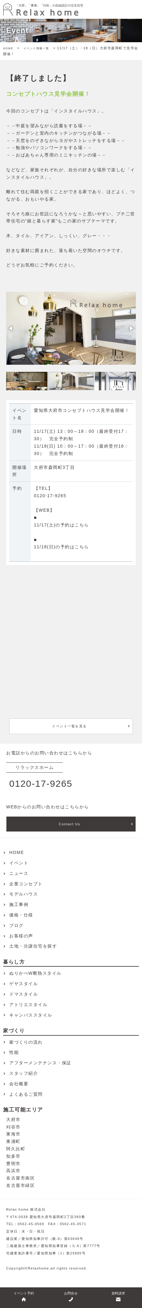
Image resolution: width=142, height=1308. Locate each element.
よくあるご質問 (26, 1094)
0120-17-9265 (50, 495)
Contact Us (69, 824)
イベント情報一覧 (36, 48)
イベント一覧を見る (69, 726)
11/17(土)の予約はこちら (61, 524)
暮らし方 (14, 962)
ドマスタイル (23, 994)
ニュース (18, 873)
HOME (8, 48)
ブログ (16, 925)
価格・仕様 (21, 914)
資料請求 (118, 1296)
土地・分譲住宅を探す (33, 946)
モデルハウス (23, 894)
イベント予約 (24, 1296)
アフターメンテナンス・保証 (40, 1062)
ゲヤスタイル (23, 983)
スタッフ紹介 (23, 1073)
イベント (18, 862)
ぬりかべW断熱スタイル (35, 973)
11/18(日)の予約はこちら (61, 546)
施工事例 (18, 904)
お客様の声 (21, 935)
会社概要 (18, 1083)
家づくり (14, 1030)
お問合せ (71, 1296)
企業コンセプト (26, 883)
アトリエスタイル (28, 1004)
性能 (14, 1052)
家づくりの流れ (26, 1042)
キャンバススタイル (30, 1015)
